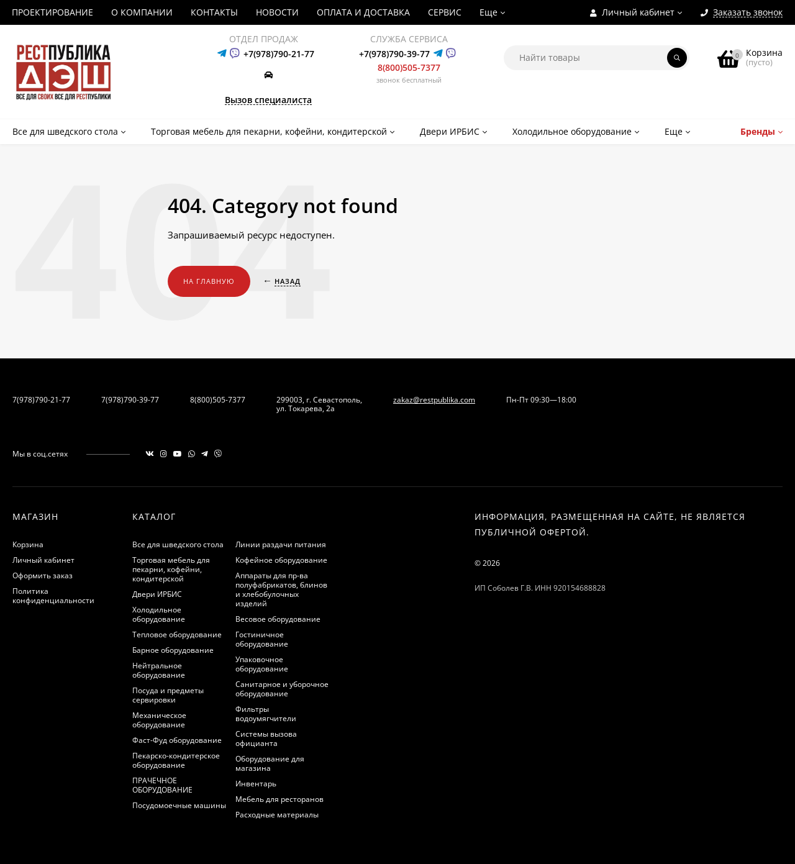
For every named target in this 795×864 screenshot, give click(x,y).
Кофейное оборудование (281, 560)
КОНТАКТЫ (214, 12)
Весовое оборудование (277, 619)
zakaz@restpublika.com (434, 399)
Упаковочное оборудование (261, 664)
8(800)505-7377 (409, 67)
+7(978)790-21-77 (278, 54)
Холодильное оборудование (158, 614)
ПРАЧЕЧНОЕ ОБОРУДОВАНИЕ (162, 785)
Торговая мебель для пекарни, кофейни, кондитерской (171, 569)
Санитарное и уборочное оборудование (282, 689)
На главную (209, 281)
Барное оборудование (173, 650)
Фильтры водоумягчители (265, 714)
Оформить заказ (42, 575)
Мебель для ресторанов (279, 799)
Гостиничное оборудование (261, 639)
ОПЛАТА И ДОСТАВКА (363, 12)
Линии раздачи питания (280, 544)
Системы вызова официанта (266, 738)
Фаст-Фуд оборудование (177, 740)
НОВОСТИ (277, 12)
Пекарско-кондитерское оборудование (176, 760)
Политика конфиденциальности (53, 596)
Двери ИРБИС (157, 594)
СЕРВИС (444, 12)
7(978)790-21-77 (41, 399)
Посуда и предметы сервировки (168, 695)
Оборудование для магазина (269, 763)
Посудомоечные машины (179, 805)
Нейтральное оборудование (158, 670)
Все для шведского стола (178, 544)
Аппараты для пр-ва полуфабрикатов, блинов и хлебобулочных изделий (281, 589)
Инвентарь (255, 783)
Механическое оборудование (159, 720)
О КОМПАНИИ (142, 12)
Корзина (27, 544)
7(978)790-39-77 (130, 399)
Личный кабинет (43, 560)
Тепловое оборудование (177, 634)
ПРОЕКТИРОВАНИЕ (52, 12)
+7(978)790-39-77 (394, 54)
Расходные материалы (277, 814)
